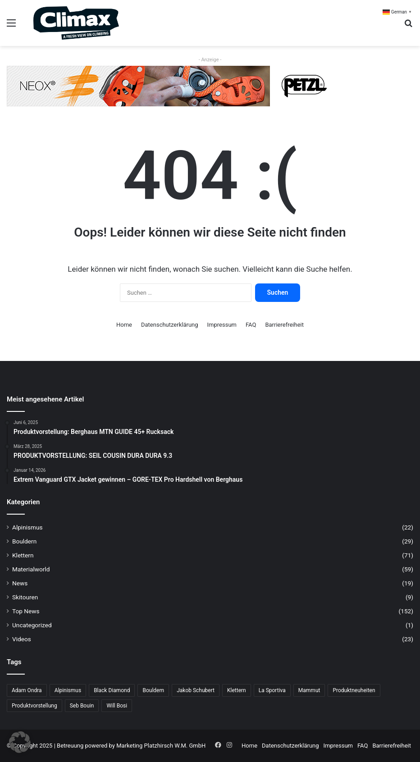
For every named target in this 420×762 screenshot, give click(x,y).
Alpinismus (27, 527)
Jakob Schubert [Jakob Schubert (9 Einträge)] (196, 690)
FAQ (251, 324)
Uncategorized (32, 625)
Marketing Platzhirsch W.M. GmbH (160, 745)
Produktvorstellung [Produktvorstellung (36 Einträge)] (34, 706)
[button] (20, 742)
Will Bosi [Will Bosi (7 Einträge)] (116, 706)
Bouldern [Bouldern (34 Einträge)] (153, 690)
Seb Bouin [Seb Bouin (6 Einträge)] (82, 706)
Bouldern (24, 541)
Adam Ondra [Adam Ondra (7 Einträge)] (27, 690)
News (19, 583)
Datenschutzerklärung (169, 324)
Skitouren (25, 597)
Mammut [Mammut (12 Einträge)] (309, 690)
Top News (26, 611)
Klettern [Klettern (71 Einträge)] (236, 690)
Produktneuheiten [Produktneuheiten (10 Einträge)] (354, 690)
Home (124, 324)
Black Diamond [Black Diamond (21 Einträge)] (112, 690)
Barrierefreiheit (284, 324)
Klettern (22, 555)
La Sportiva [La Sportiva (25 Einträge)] (272, 690)
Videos (21, 639)
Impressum (222, 324)
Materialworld (31, 569)
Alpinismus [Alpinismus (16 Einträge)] (68, 690)
